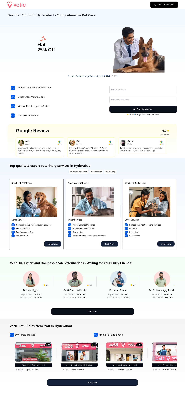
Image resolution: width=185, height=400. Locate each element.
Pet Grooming (110, 172)
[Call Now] (164, 5)
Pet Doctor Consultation (78, 172)
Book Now (53, 244)
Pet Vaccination (96, 172)
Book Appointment (143, 109)
